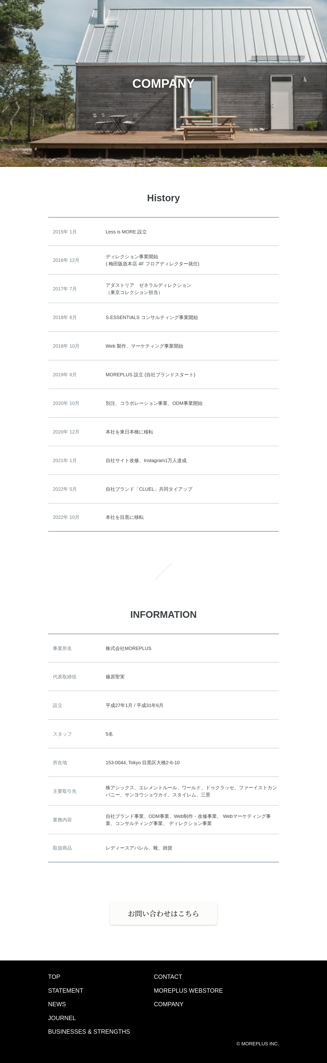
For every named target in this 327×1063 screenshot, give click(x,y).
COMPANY (169, 1004)
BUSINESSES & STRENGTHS (89, 1031)
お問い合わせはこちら (163, 913)
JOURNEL (62, 1018)
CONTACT (168, 976)
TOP (54, 976)
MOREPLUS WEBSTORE (188, 990)
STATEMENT (65, 990)
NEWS (57, 1004)
